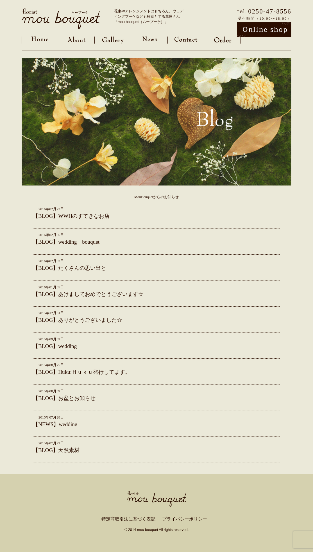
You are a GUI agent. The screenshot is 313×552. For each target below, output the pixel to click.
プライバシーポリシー (184, 519)
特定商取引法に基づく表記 (128, 519)
